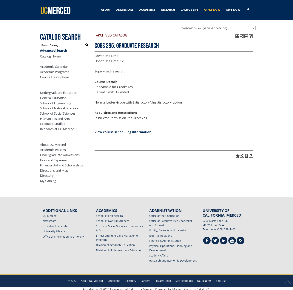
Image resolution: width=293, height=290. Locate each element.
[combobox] (218, 26)
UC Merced (50, 214)
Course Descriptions (54, 75)
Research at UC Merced (57, 127)
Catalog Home (50, 54)
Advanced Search (53, 49)
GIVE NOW (233, 9)
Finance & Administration (165, 239)
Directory (47, 174)
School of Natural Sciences (59, 106)
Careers (145, 279)
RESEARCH (168, 9)
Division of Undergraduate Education (119, 248)
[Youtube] (232, 239)
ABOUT (106, 9)
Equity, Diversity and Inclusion (168, 228)
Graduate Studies (52, 122)
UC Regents (204, 279)
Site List (221, 279)
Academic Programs (54, 70)
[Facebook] (207, 239)
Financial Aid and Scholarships (61, 163)
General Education (53, 96)
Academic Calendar (54, 65)
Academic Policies (53, 148)
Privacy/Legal (163, 279)
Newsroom (49, 219)
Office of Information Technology (63, 235)
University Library (54, 229)
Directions (113, 279)
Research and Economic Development (173, 259)
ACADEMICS (147, 9)
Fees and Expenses (54, 158)
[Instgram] (240, 239)
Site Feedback (184, 279)
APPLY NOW (212, 9)
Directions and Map (54, 169)
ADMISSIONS (125, 9)
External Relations (160, 234)
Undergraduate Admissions (60, 153)
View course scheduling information (123, 130)
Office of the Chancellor (164, 214)
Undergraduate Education (58, 91)
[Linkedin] (223, 239)
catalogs (93, 288)
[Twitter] (215, 239)
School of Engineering (55, 101)
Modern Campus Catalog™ (190, 288)
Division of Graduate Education (115, 243)
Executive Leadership (56, 224)
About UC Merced (53, 143)
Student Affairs (158, 254)
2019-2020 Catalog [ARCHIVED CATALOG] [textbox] (204, 26)
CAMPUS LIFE (189, 9)
